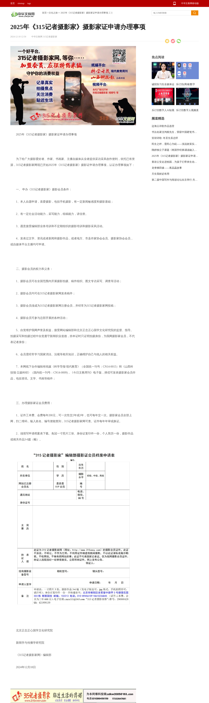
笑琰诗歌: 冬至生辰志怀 (165, 138)
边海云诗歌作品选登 (163, 126)
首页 (12, 3)
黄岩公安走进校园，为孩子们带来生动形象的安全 (179, 162)
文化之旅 (53, 13)
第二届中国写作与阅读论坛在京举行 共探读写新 (178, 179)
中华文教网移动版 (190, 3)
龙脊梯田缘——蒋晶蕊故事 (167, 167)
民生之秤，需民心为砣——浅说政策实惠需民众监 (179, 144)
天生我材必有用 (160, 173)
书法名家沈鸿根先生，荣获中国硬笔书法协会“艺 (179, 132)
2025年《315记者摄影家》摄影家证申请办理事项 (84, 13)
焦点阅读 (158, 57)
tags (29, 3)
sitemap (21, 3)
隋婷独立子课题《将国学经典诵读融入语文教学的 (179, 150)
